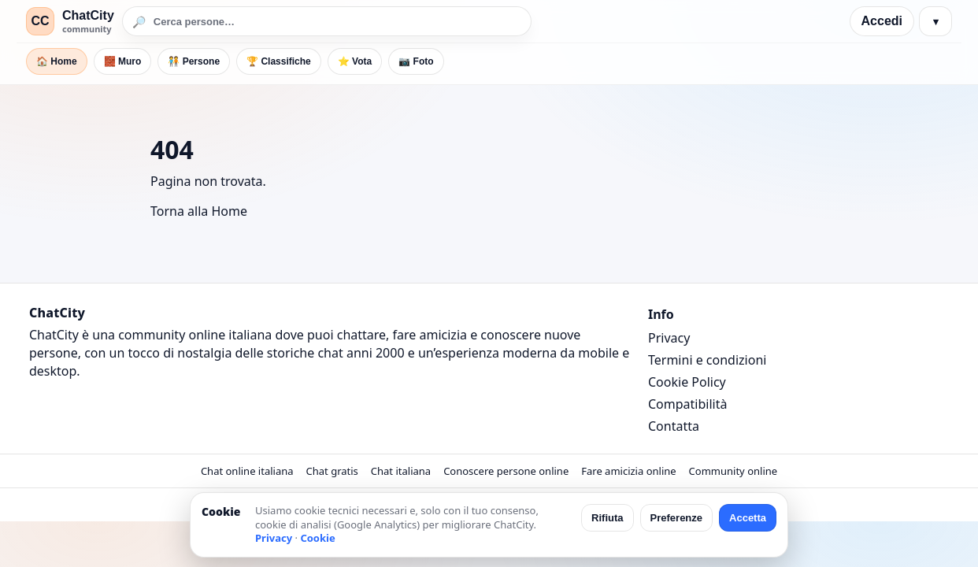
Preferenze (676, 518)
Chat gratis (332, 471)
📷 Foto (415, 61)
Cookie (317, 538)
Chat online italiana (247, 471)
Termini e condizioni (707, 360)
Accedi (881, 21)
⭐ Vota (355, 61)
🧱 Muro (123, 61)
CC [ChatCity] (40, 21)
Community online (733, 471)
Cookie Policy (687, 382)
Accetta (747, 518)
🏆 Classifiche (278, 61)
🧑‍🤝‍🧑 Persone (194, 61)
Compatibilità (687, 404)
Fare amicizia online (628, 471)
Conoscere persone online (506, 471)
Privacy (669, 337)
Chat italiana (401, 471)
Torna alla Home (198, 211)
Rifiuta (607, 518)
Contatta (673, 426)
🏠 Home (56, 61)
